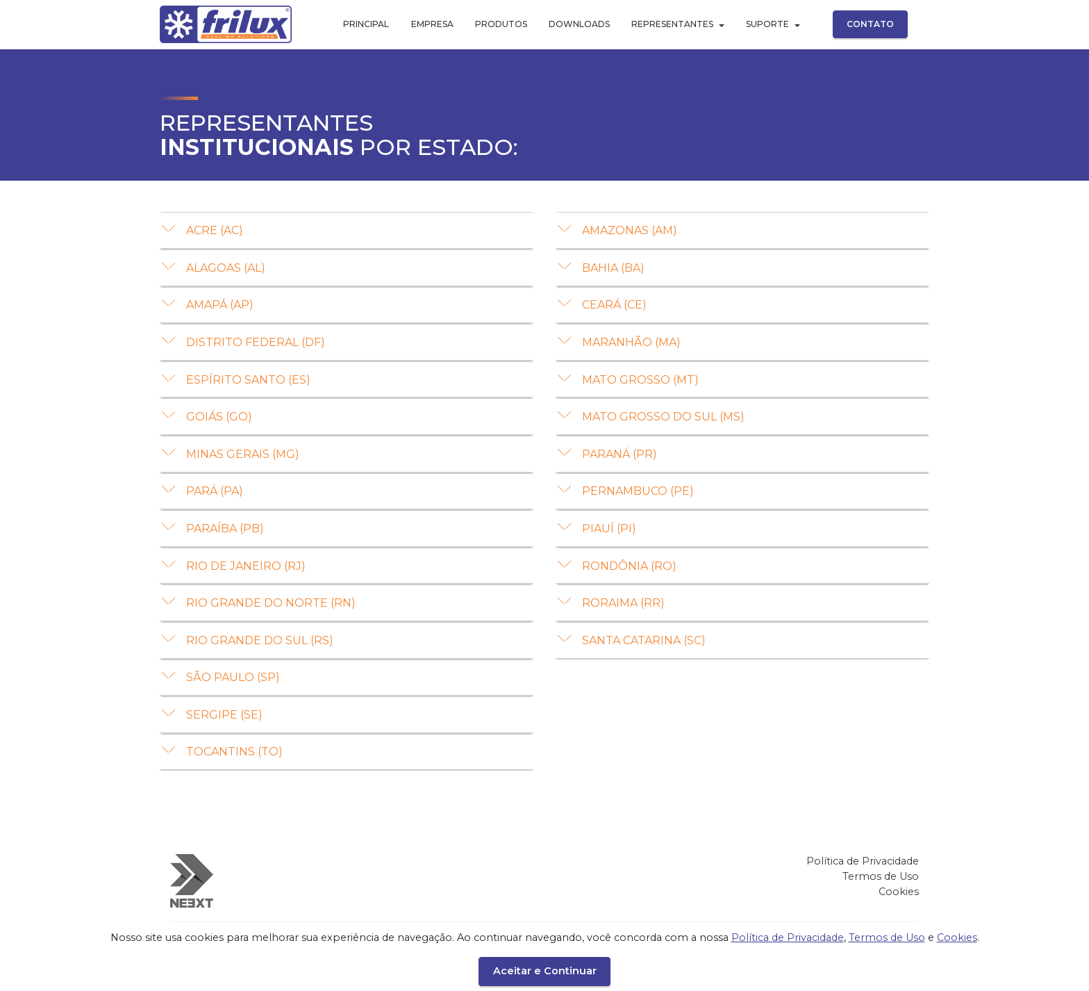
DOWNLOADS (579, 24)
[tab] (346, 231)
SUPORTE (767, 24)
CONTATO (870, 24)
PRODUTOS (501, 24)
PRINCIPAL (366, 24)
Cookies (899, 904)
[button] (346, 230)
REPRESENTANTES (672, 24)
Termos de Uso (880, 889)
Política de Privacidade (862, 874)
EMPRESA (432, 24)
